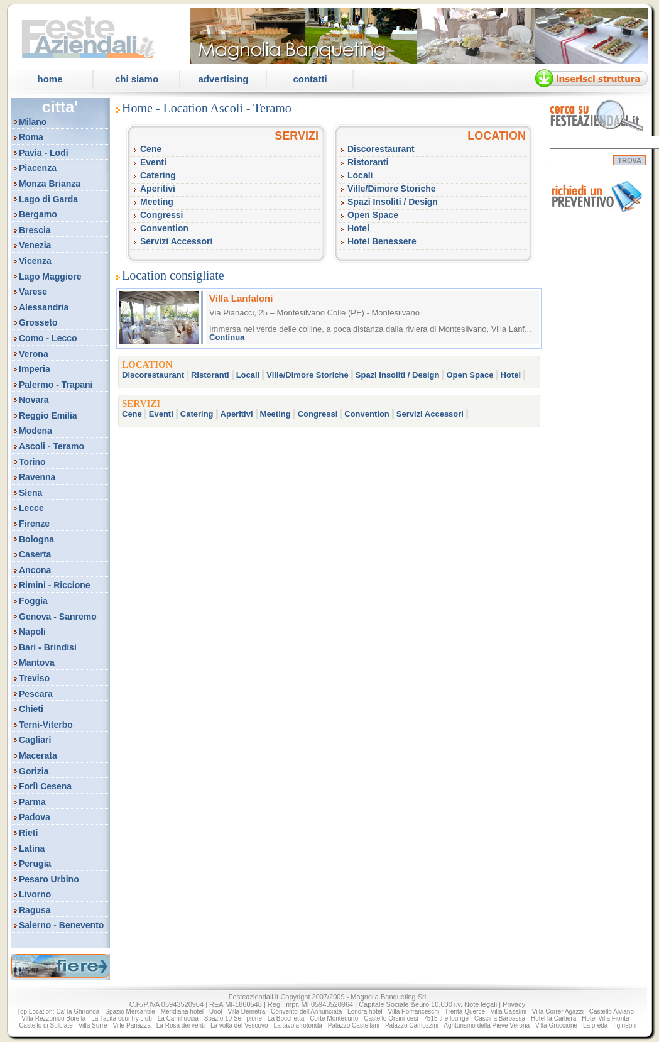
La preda (595, 1025)
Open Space (372, 215)
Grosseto (38, 322)
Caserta (35, 554)
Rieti (28, 833)
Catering (158, 175)
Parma (32, 802)
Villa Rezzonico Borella (53, 1018)
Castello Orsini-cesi (391, 1018)
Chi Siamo (136, 79)
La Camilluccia (178, 1018)
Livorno (35, 894)
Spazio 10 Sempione (233, 1018)
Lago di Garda (48, 199)
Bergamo (38, 214)
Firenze (34, 523)
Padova (34, 817)
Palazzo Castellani (353, 1025)
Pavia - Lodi (43, 153)
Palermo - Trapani (55, 385)
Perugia (35, 863)
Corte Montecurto (334, 1018)
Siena (30, 493)
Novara (33, 400)
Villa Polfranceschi (414, 1011)
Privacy (514, 1004)
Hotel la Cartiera (553, 1018)
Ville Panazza (131, 1025)
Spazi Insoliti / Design (392, 202)
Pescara (36, 694)
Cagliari (35, 740)
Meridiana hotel (182, 1011)
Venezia (35, 245)
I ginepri (624, 1025)
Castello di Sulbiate (46, 1025)
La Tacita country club (121, 1018)
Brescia (35, 230)
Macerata (38, 755)
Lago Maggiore (50, 276)
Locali (360, 175)
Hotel (358, 228)
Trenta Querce (465, 1011)
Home (49, 79)
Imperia (34, 369)
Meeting (156, 202)
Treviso (34, 678)
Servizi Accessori (176, 241)
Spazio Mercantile (130, 1011)
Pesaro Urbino (49, 879)
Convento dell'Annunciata (306, 1011)
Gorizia (33, 771)
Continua (226, 337)
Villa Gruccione (556, 1025)
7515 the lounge (446, 1018)
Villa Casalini (508, 1011)
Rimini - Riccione (54, 585)
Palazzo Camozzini (411, 1025)
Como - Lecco (48, 338)
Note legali (480, 1004)
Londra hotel (365, 1011)
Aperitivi (157, 189)
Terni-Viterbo (46, 725)
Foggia (33, 601)
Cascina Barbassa (499, 1018)
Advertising (223, 79)
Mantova (37, 662)
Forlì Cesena (45, 786)
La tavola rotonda (298, 1025)
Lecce (31, 508)
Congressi (161, 215)
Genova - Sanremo (58, 616)
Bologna (36, 539)
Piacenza (38, 168)
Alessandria (43, 307)
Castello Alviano (611, 1011)
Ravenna (37, 477)
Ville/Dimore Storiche (391, 189)
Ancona (35, 570)
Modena (35, 430)
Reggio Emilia (48, 415)
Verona (33, 354)
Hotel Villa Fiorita (605, 1018)
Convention (164, 228)
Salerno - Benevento (61, 925)
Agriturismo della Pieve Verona (487, 1025)
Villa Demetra (246, 1011)
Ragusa (35, 910)
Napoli (32, 632)
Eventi (153, 162)
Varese (33, 292)
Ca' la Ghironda (77, 1011)
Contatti (310, 79)
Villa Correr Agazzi (558, 1011)
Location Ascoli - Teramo (227, 108)
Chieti (31, 709)
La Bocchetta (286, 1018)
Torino (32, 462)
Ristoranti (367, 162)
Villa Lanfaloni (241, 298)
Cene (150, 149)
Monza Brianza (49, 183)
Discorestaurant (381, 149)
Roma (31, 137)
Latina (32, 848)
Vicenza (35, 261)
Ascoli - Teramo (51, 446)
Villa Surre (93, 1025)
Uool (215, 1011)
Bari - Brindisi (48, 647)
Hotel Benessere (382, 241)
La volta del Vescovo (239, 1025)
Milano (32, 122)
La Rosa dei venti (180, 1025)
